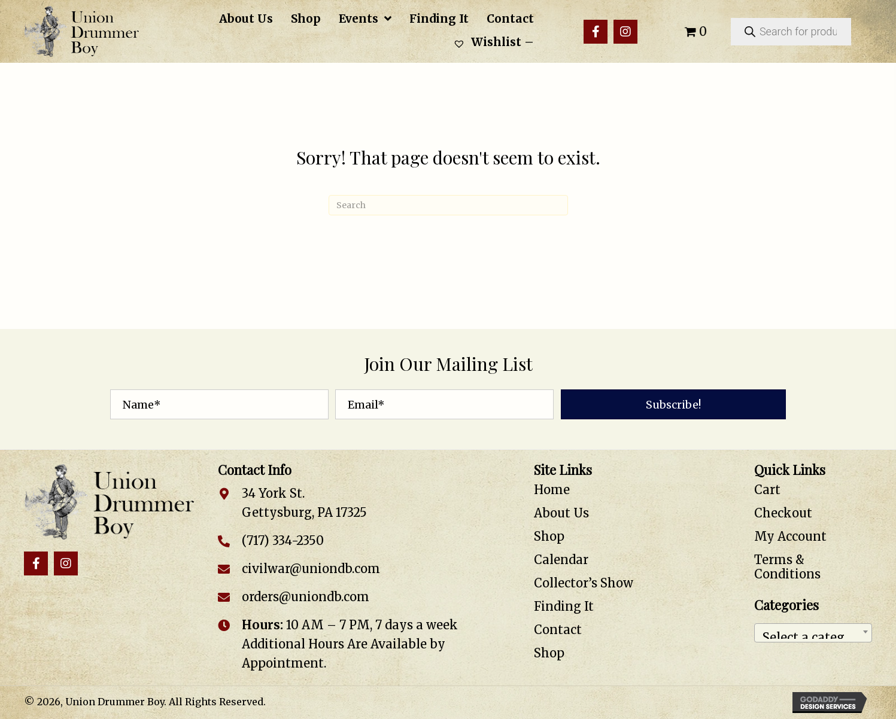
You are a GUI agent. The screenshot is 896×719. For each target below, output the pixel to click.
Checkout (783, 512)
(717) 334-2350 (283, 540)
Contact (558, 629)
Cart (767, 489)
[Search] (448, 205)
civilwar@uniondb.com (311, 568)
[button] (596, 32)
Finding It (564, 606)
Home (552, 489)
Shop (549, 536)
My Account (790, 536)
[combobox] (813, 632)
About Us (561, 512)
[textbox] (813, 633)
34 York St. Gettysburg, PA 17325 (304, 503)
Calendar (561, 559)
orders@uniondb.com (305, 596)
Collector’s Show (583, 582)
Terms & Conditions (787, 566)
